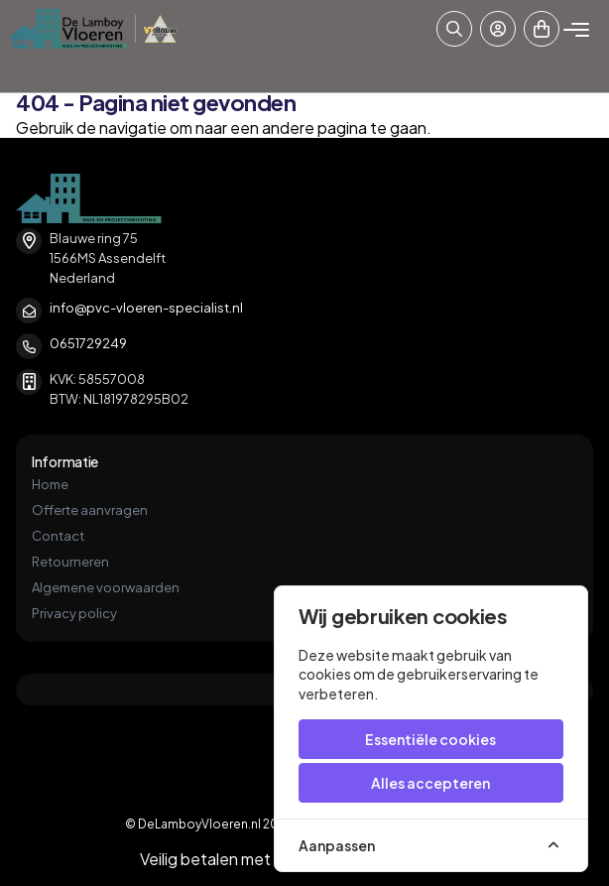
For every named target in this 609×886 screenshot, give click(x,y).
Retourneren (70, 562)
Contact (58, 536)
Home (50, 484)
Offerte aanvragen (90, 510)
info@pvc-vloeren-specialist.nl (146, 308)
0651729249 (88, 343)
